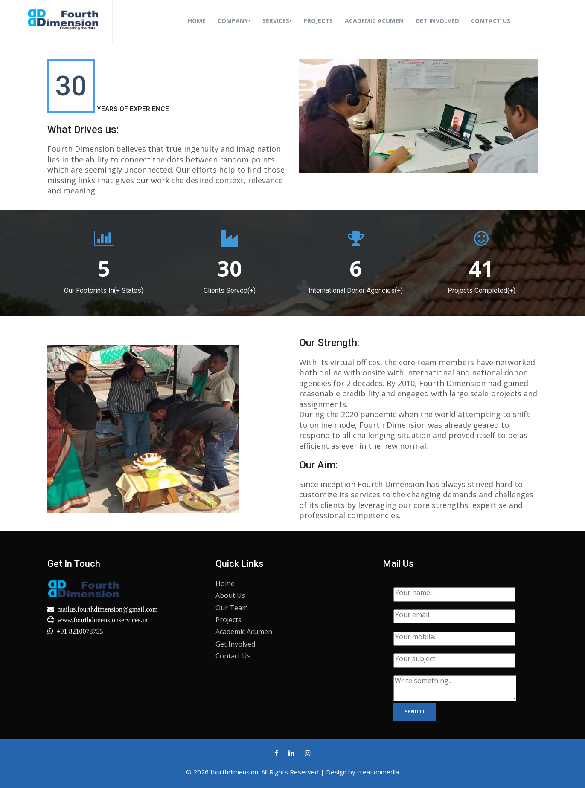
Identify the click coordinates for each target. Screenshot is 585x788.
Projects (318, 21)
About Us (230, 595)
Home (198, 20)
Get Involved (437, 21)
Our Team (231, 607)
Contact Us (490, 21)
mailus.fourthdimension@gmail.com (108, 609)
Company (233, 21)
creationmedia (378, 772)
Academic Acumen (374, 21)
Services (275, 21)
